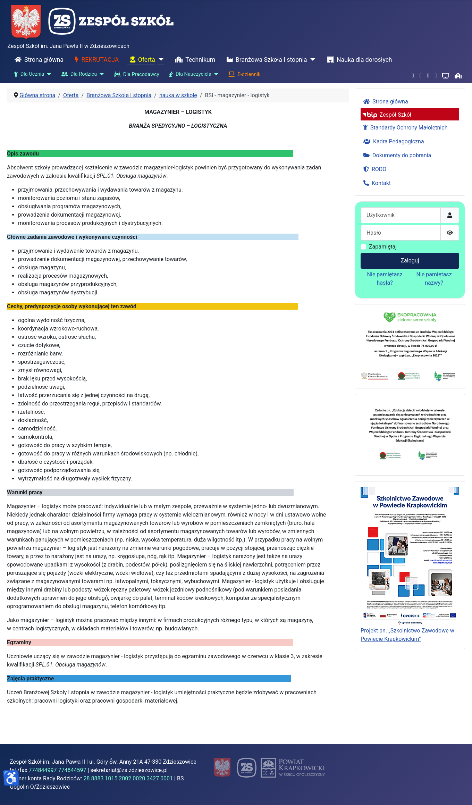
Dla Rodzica (78, 74)
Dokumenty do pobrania (396, 155)
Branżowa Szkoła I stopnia (265, 60)
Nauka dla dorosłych (358, 60)
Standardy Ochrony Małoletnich (404, 127)
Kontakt (376, 183)
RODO (373, 169)
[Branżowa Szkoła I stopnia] (311, 60)
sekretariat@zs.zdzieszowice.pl (129, 770)
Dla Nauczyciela (188, 74)
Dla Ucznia (27, 74)
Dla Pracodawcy (135, 74)
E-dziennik (243, 74)
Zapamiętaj (383, 246)
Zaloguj (410, 260)
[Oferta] (159, 60)
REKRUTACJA (95, 60)
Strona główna (38, 60)
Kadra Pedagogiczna (392, 141)
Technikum (193, 60)
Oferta (141, 60)
